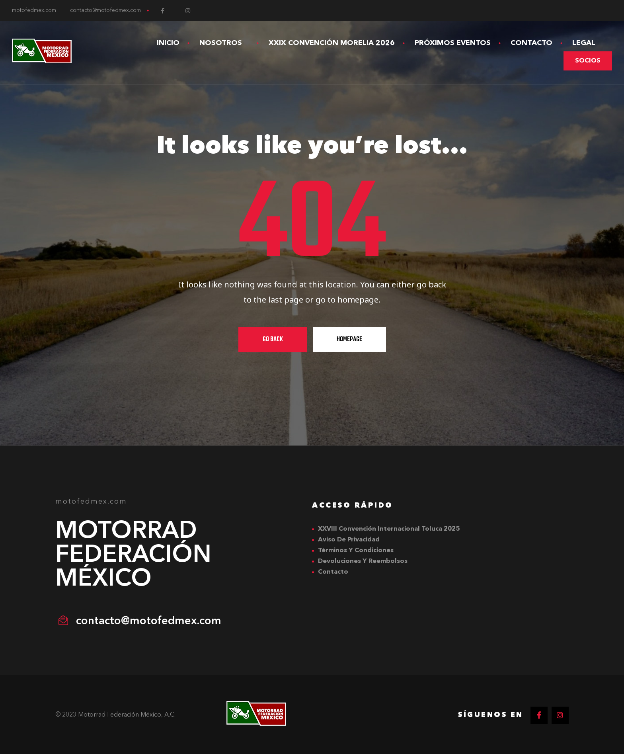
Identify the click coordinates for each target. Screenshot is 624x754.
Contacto (531, 43)
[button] (588, 60)
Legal (587, 43)
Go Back (273, 339)
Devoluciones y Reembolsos (363, 561)
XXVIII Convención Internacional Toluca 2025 (389, 529)
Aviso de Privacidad (349, 540)
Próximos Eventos (453, 43)
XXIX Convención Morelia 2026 (332, 43)
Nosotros (224, 43)
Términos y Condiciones (356, 550)
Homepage (349, 339)
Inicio (168, 43)
